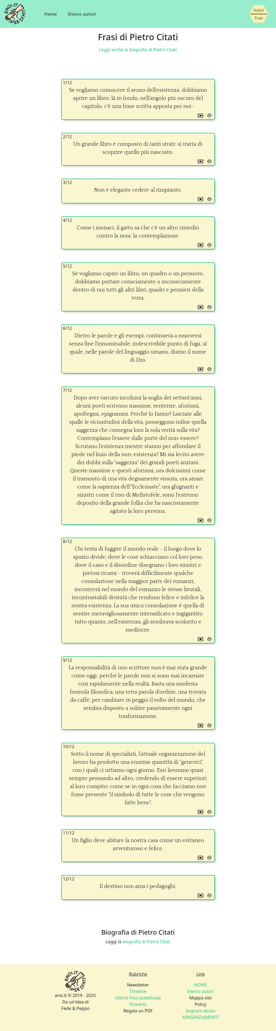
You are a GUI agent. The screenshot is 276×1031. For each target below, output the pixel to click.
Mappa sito (200, 998)
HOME (200, 985)
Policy (200, 1004)
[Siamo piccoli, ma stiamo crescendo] (258, 14)
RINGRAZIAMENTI (200, 1017)
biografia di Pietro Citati (146, 942)
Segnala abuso (200, 1011)
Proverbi (137, 1004)
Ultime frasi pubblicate (138, 998)
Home (50, 14)
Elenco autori (82, 14)
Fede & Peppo (75, 1008)
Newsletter (138, 985)
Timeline (138, 991)
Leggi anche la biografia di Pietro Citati (138, 50)
